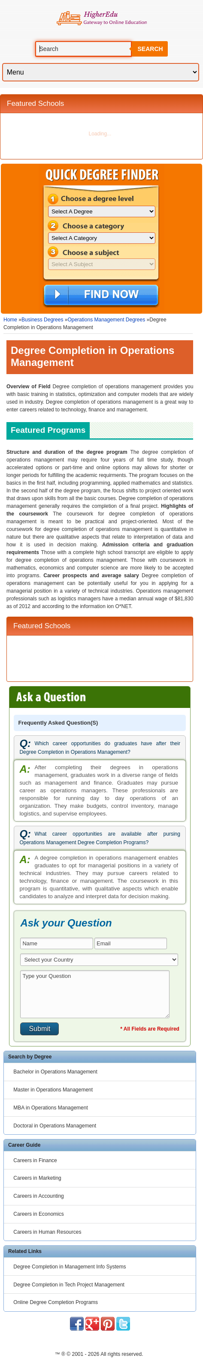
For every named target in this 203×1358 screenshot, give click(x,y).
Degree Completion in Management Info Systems (69, 1267)
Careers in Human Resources (47, 1232)
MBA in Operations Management (50, 1108)
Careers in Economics (38, 1214)
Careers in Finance (35, 1160)
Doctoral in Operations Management (54, 1126)
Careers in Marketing (37, 1178)
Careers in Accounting (38, 1196)
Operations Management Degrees (106, 320)
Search (150, 48)
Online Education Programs (101, 18)
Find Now (101, 295)
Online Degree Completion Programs (55, 1302)
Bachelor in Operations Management (55, 1072)
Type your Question (94, 994)
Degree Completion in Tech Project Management (68, 1285)
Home (10, 320)
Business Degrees (42, 320)
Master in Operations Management (53, 1090)
